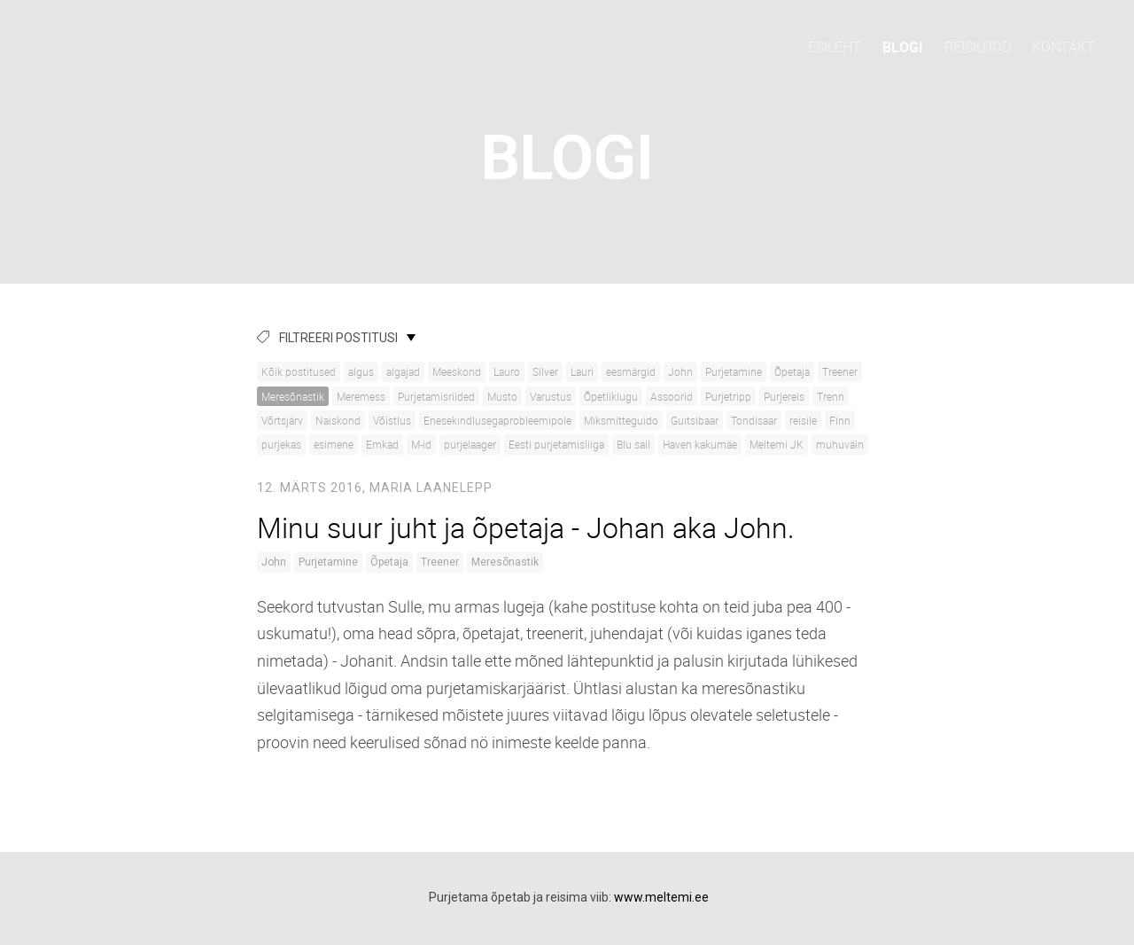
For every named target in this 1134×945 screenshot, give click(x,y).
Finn (839, 420)
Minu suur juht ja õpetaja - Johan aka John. (526, 527)
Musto (502, 396)
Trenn (830, 396)
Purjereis (784, 396)
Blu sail (633, 444)
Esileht (834, 47)
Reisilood (977, 47)
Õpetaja (792, 371)
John (680, 371)
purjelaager (470, 444)
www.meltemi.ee (661, 897)
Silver (545, 371)
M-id (421, 444)
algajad (403, 371)
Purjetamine (733, 371)
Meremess (361, 396)
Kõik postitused (298, 371)
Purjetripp (728, 396)
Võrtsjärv (282, 420)
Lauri (582, 371)
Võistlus (392, 420)
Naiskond (338, 420)
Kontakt (1063, 47)
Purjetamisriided (436, 396)
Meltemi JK (777, 444)
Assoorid (671, 396)
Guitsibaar (694, 420)
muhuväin (840, 444)
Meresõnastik (292, 396)
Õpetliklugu (611, 396)
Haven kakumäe (700, 444)
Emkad (382, 444)
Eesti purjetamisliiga (556, 444)
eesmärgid (631, 371)
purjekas (281, 444)
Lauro (506, 371)
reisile (803, 420)
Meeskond (456, 371)
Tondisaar (754, 420)
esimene (333, 444)
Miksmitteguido (621, 420)
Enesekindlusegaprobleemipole (497, 420)
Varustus (550, 396)
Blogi (902, 47)
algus (361, 371)
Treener (840, 371)
